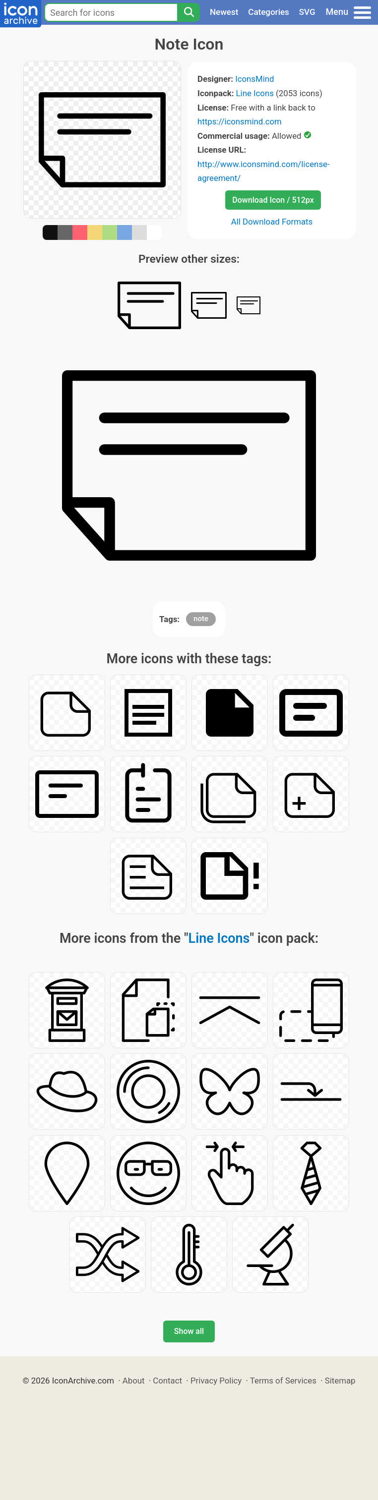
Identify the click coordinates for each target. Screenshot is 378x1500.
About (134, 1380)
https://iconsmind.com (239, 121)
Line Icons (255, 93)
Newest (224, 12)
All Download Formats (272, 222)
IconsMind (254, 79)
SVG (307, 12)
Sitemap (340, 1380)
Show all (189, 1331)
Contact (167, 1380)
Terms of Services (283, 1380)
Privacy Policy (216, 1380)
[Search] (188, 12)
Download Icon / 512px (273, 200)
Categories (268, 12)
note (200, 618)
